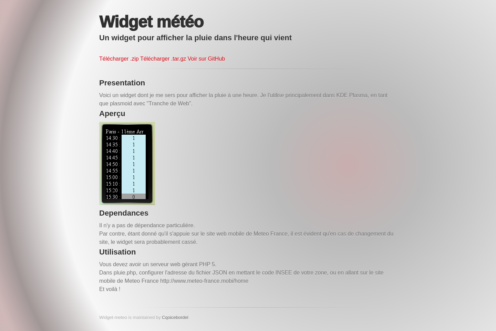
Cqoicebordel (175, 317)
